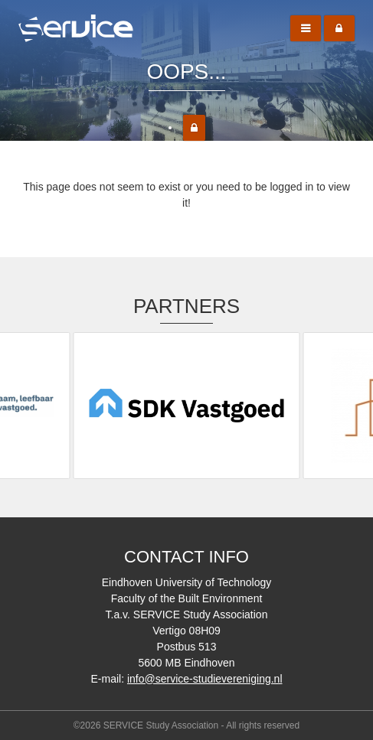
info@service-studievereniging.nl (205, 679)
